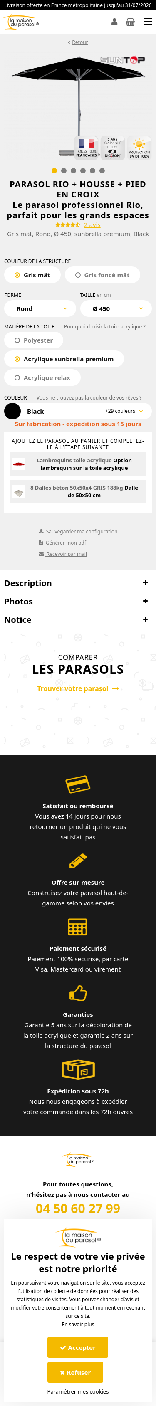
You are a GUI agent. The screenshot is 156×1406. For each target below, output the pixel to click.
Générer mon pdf (62, 542)
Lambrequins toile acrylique (74, 460)
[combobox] (40, 308)
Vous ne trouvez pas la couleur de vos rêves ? (89, 397)
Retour (80, 42)
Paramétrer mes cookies (78, 1391)
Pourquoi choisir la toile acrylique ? (105, 326)
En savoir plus (78, 1324)
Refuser (75, 1372)
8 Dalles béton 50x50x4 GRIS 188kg (76, 487)
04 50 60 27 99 (78, 1208)
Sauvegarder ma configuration (78, 531)
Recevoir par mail (63, 553)
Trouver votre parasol (78, 688)
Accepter (78, 1347)
